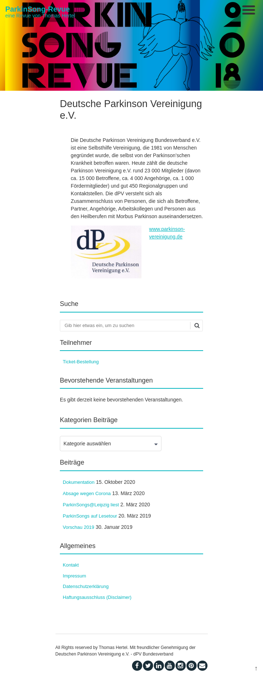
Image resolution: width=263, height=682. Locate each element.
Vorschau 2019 (78, 527)
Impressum (74, 576)
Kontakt (71, 565)
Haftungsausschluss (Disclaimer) (97, 597)
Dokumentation (78, 482)
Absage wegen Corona (87, 493)
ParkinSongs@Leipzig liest (91, 504)
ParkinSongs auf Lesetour (90, 516)
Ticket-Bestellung (81, 361)
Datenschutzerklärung (85, 586)
